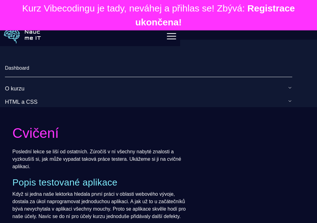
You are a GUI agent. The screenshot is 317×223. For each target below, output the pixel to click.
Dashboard (17, 68)
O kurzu (14, 88)
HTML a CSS (21, 102)
